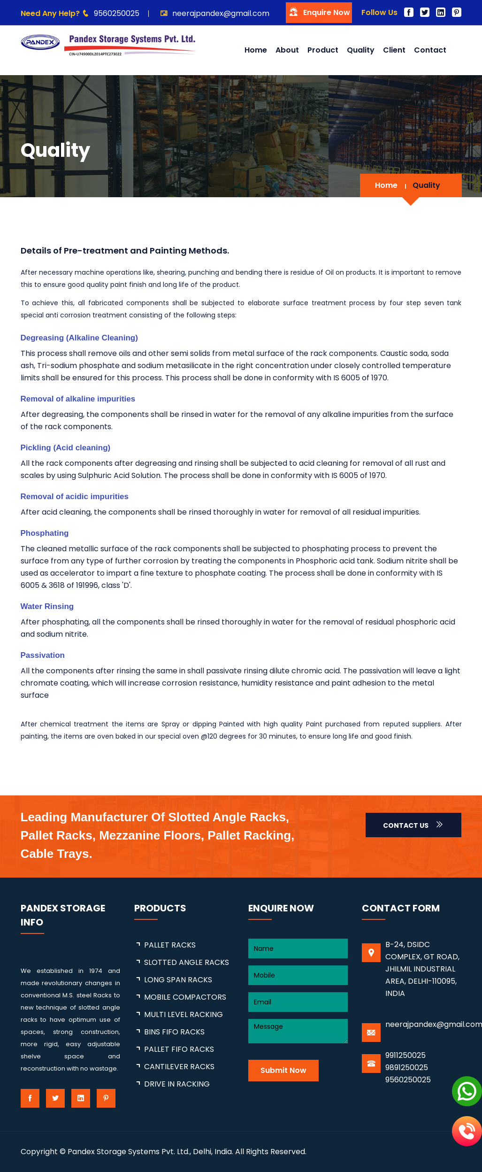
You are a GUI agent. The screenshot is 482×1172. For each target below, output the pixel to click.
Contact (430, 50)
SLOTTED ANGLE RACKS (186, 962)
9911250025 (405, 1055)
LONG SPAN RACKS (178, 979)
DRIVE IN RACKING (177, 1084)
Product (322, 50)
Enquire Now (319, 12)
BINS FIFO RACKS (174, 1031)
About (287, 50)
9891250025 (406, 1067)
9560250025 (116, 13)
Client (394, 50)
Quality (361, 50)
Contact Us (413, 825)
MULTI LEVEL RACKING (183, 1014)
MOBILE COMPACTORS (185, 997)
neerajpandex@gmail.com (220, 13)
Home (256, 50)
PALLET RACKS (170, 945)
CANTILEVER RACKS (179, 1066)
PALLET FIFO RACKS (179, 1049)
